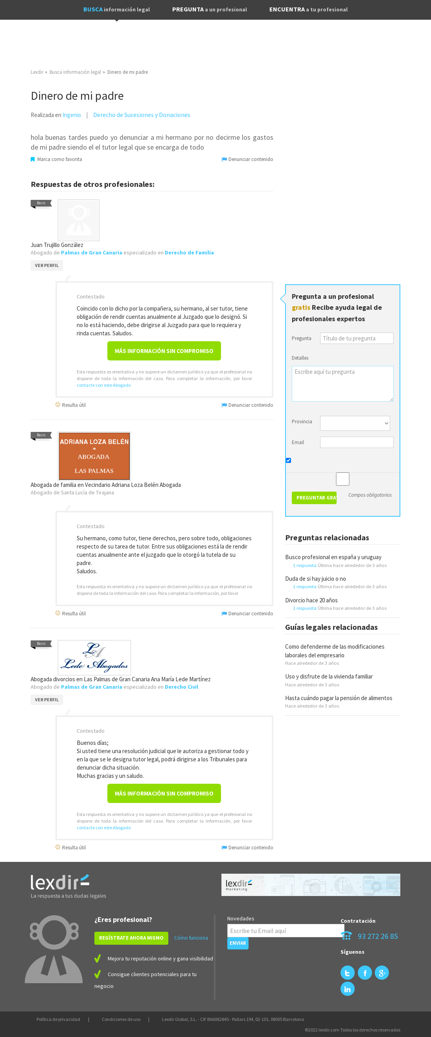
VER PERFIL (47, 265)
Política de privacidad (58, 1019)
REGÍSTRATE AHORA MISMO (131, 938)
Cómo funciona (191, 938)
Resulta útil (70, 405)
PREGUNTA (209, 9)
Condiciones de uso (121, 1019)
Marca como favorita (56, 159)
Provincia (302, 421)
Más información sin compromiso (164, 351)
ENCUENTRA (308, 9)
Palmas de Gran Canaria (91, 252)
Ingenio (72, 115)
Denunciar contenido (247, 159)
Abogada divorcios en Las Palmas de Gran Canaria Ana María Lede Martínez (121, 679)
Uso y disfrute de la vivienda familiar (329, 676)
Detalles (300, 358)
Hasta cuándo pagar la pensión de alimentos (338, 698)
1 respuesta (305, 565)
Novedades (240, 918)
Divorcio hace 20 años (311, 600)
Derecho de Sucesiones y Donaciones (141, 115)
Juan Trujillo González (57, 245)
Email (298, 442)
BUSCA (116, 9)
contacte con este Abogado (104, 385)
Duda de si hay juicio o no (315, 578)
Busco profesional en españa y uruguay (333, 557)
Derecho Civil (181, 686)
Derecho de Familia (189, 252)
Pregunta (301, 338)
